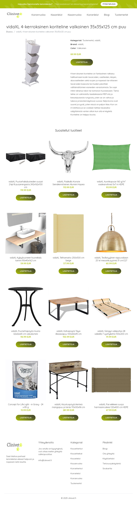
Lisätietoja (81, 64)
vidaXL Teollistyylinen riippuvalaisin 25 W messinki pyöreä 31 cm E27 (111, 261)
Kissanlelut (56, 16)
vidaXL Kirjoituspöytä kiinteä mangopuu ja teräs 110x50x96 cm (68, 408)
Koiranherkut (77, 470)
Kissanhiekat (76, 456)
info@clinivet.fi (45, 462)
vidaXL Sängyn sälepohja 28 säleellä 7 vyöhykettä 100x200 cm (111, 335)
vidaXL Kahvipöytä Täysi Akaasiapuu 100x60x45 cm (68, 335)
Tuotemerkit (121, 16)
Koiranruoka (38, 16)
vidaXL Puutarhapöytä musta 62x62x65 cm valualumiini (25, 335)
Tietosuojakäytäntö (112, 466)
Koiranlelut (93, 16)
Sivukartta (107, 470)
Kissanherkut (77, 451)
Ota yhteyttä (108, 456)
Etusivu (9, 34)
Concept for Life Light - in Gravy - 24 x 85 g (25, 408)
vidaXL (98, 42)
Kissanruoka (74, 16)
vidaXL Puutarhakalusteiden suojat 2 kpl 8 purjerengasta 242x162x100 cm (26, 186)
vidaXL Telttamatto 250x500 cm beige (68, 261)
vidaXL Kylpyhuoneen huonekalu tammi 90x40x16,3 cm (26, 261)
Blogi (106, 16)
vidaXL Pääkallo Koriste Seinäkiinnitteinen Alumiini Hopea (68, 185)
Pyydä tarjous (109, 4)
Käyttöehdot (108, 461)
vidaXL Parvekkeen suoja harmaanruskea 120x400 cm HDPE (111, 408)
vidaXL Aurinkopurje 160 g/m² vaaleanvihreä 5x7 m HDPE (111, 185)
